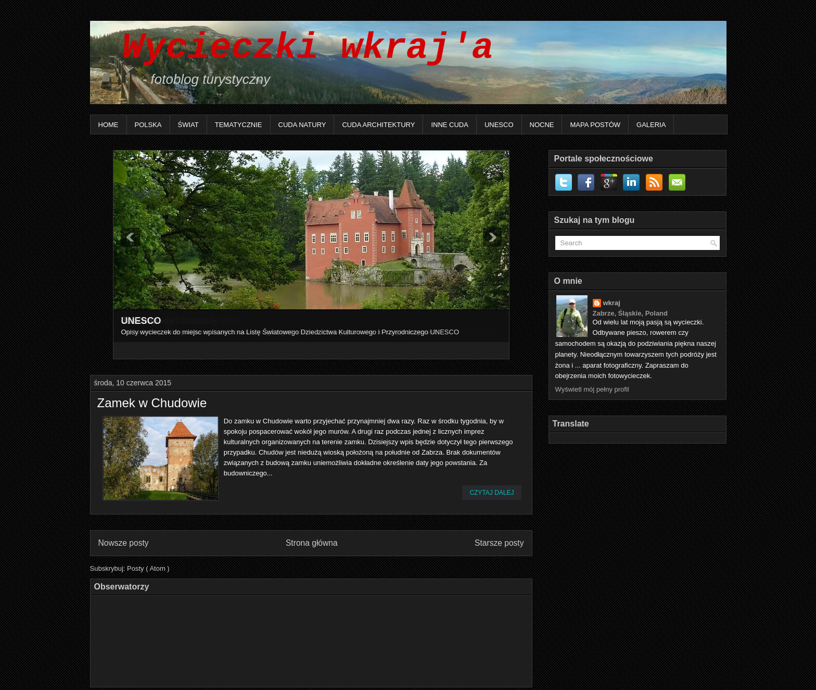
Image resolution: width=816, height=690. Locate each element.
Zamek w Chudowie (152, 403)
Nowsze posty (123, 542)
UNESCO (499, 125)
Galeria (651, 125)
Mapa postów (595, 125)
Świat (188, 125)
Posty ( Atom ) (148, 568)
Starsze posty (499, 542)
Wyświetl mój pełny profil (592, 389)
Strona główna (312, 542)
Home (108, 125)
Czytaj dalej (491, 492)
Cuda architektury (378, 125)
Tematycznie (238, 125)
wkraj (611, 303)
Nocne (542, 125)
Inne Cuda (449, 125)
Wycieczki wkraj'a (297, 48)
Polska (148, 125)
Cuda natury (302, 125)
